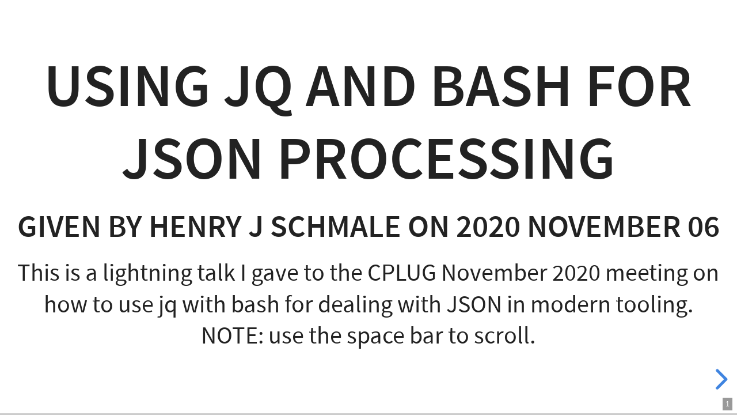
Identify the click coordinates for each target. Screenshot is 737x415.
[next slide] (719, 379)
